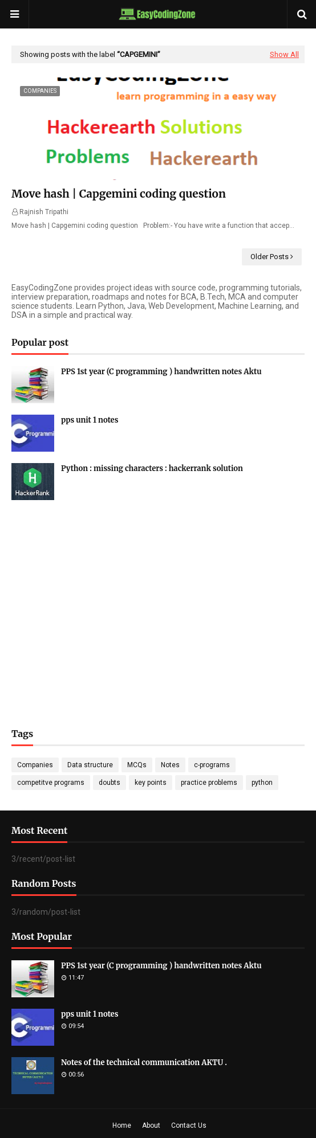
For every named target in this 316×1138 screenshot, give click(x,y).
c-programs (212, 765)
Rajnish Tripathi (43, 212)
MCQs (137, 765)
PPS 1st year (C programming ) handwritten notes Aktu (161, 371)
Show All (284, 54)
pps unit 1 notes (89, 420)
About (151, 1125)
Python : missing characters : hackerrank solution (152, 468)
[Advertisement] (158, 597)
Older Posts (269, 256)
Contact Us (188, 1125)
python (262, 783)
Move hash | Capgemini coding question (118, 193)
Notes (170, 765)
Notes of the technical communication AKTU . (144, 1062)
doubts (109, 783)
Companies (35, 765)
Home (121, 1125)
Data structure (90, 765)
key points (151, 783)
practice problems (209, 783)
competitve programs (50, 783)
